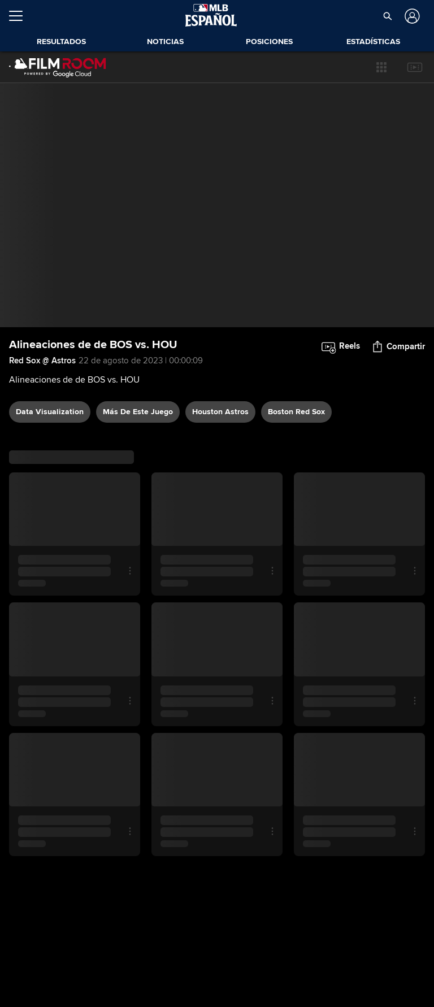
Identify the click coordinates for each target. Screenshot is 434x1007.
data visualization (50, 411)
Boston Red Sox (296, 411)
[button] (387, 16)
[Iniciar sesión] (411, 16)
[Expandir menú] (20, 16)
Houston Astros (220, 411)
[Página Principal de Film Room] (57, 67)
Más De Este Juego (138, 411)
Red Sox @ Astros (42, 360)
